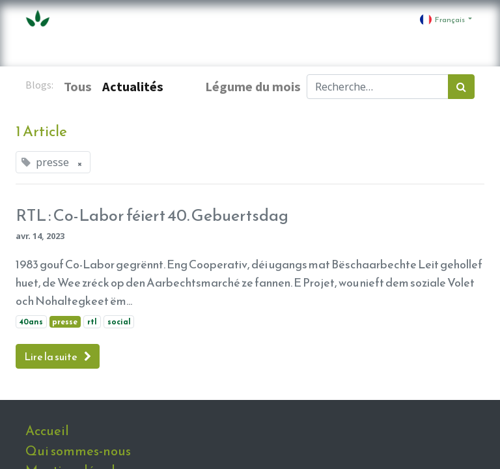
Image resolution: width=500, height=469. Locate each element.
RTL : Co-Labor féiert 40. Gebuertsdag (152, 215)
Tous (78, 86)
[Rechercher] (461, 86)
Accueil (47, 430)
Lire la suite (57, 356)
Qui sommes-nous (78, 451)
